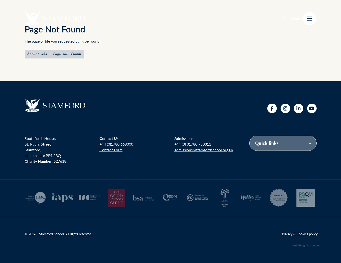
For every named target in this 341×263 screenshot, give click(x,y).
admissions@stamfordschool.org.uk (203, 149)
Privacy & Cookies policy (300, 234)
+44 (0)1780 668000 (116, 144)
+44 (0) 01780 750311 (192, 144)
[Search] (284, 18)
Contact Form (111, 149)
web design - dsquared (306, 245)
